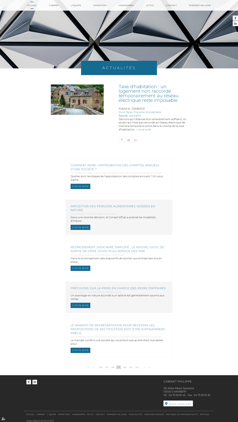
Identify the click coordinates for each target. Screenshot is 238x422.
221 (130, 367)
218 (112, 367)
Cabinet (54, 5)
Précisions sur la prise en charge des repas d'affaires (118, 288)
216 (100, 367)
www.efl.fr (135, 115)
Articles (204, 414)
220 (124, 367)
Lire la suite (144, 129)
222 (137, 367)
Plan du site (136, 414)
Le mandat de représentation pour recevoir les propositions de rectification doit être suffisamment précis (118, 329)
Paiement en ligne (200, 5)
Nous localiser (180, 404)
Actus (150, 5)
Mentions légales (154, 414)
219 (118, 367)
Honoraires (126, 5)
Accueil (32, 5)
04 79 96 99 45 (177, 395)
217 (106, 367)
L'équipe (76, 5)
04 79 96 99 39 (202, 395)
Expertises (100, 5)
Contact (171, 5)
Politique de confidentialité (182, 414)
